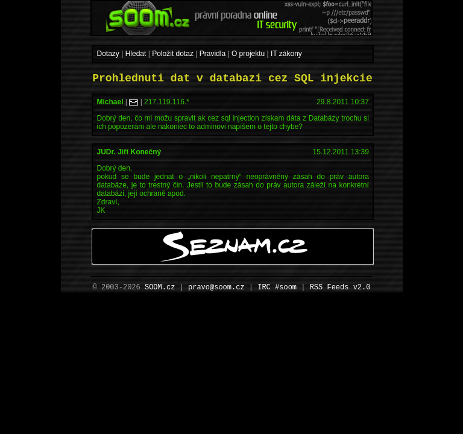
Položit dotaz (173, 53)
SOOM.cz (160, 287)
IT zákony (286, 53)
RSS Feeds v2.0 (340, 287)
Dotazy (108, 53)
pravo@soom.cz (216, 287)
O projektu (248, 53)
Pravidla (212, 53)
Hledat (135, 53)
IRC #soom (277, 287)
